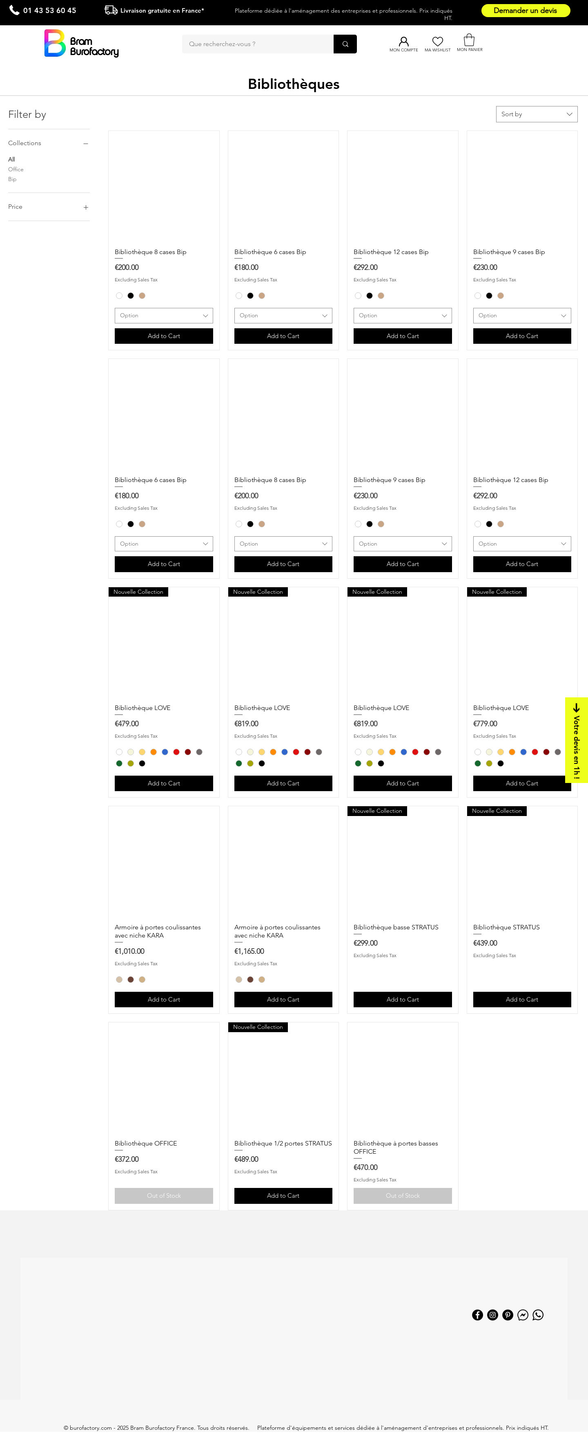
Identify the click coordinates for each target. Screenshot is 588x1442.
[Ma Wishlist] (437, 41)
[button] (469, 39)
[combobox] (537, 114)
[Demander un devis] (525, 10)
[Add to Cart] (164, 336)
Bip (12, 179)
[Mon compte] (403, 41)
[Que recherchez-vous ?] (252, 44)
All (11, 159)
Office (16, 169)
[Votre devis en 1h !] (576, 740)
